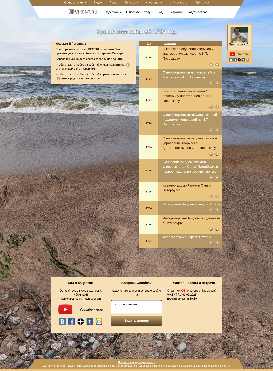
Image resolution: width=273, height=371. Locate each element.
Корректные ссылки (219, 365)
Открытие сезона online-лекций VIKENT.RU (192, 294)
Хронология (75, 2)
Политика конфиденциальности (136, 362)
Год (149, 43)
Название (170, 43)
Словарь (178, 2)
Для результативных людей (58, 365)
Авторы (154, 2)
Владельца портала (193, 365)
